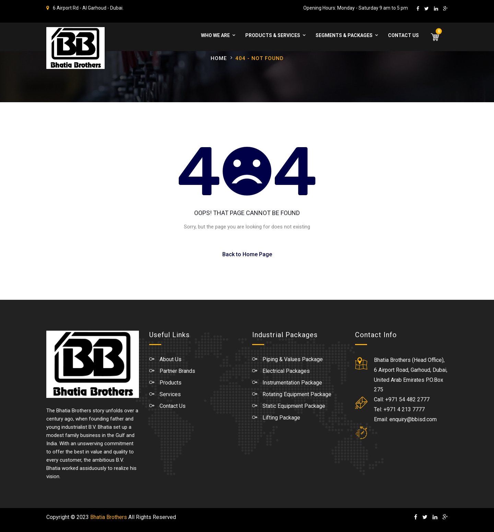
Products (170, 382)
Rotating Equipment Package (296, 394)
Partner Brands (177, 371)
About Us (170, 359)
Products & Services (272, 35)
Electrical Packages (286, 371)
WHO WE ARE (215, 35)
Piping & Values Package (292, 359)
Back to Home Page (247, 254)
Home (219, 58)
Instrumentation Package (292, 382)
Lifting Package (281, 417)
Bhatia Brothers (108, 517)
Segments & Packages (344, 35)
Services (170, 394)
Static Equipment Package (293, 406)
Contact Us (403, 35)
